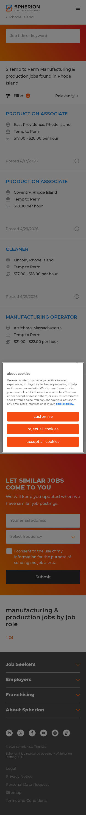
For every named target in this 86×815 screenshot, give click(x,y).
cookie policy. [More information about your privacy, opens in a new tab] (65, 403)
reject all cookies (43, 429)
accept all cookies (43, 441)
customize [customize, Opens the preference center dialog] (43, 416)
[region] (43, 407)
